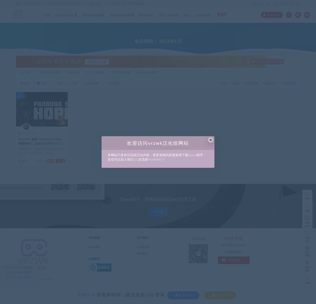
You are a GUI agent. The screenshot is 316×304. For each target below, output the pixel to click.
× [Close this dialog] (210, 139)
